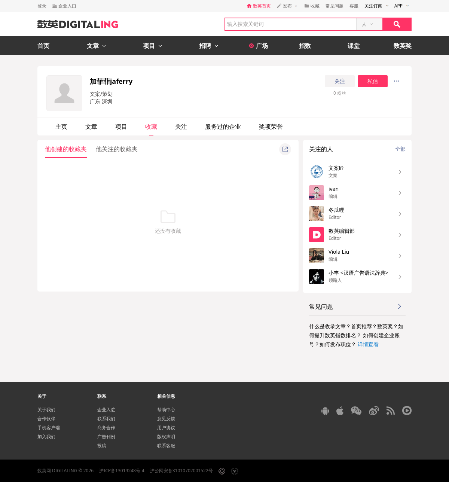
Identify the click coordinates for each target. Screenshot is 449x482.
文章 (91, 126)
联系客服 (166, 445)
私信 (372, 81)
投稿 (101, 445)
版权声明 (166, 436)
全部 (400, 148)
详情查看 (368, 344)
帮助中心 (166, 409)
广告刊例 (106, 436)
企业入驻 (106, 409)
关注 (340, 81)
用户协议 (166, 427)
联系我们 (106, 418)
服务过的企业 (223, 126)
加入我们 (46, 436)
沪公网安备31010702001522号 (181, 470)
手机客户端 (48, 427)
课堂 (354, 46)
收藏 (151, 126)
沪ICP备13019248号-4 (121, 470)
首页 (43, 46)
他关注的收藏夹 (117, 149)
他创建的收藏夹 (66, 149)
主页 (61, 126)
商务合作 (106, 427)
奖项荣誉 (271, 126)
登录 (41, 6)
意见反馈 (166, 418)
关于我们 (46, 409)
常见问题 (334, 6)
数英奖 (403, 46)
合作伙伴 (46, 418)
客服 (353, 6)
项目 (121, 126)
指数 (305, 46)
